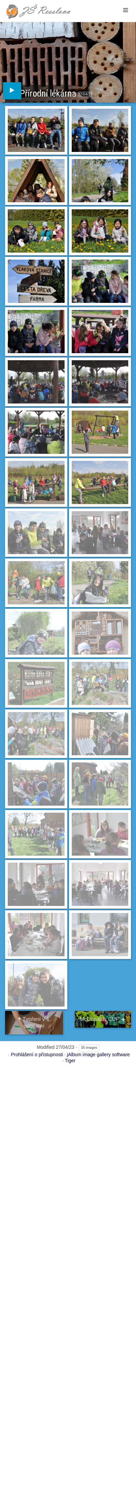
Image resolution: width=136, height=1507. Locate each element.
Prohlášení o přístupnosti (37, 1054)
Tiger (70, 1060)
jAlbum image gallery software (98, 1054)
